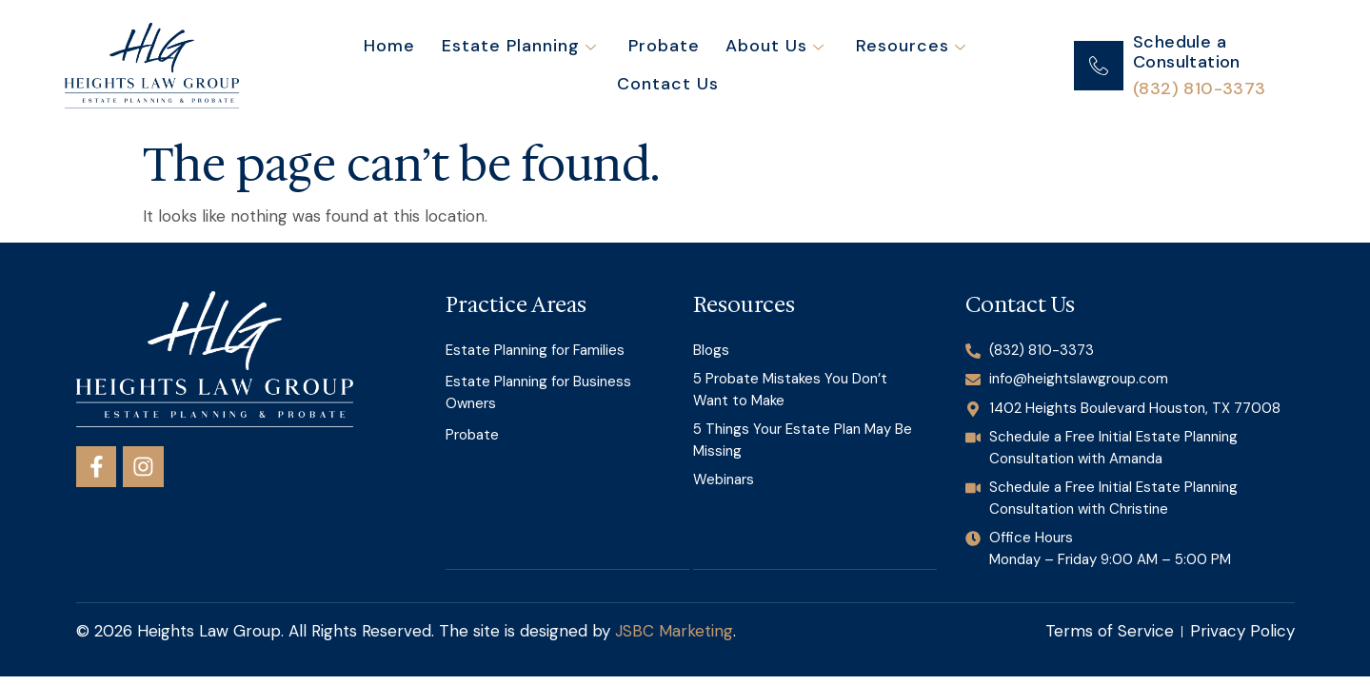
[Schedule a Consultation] (1098, 65)
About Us (708, 65)
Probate (600, 65)
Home (333, 65)
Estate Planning (459, 65)
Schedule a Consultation (1187, 52)
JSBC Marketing (674, 630)
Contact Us (974, 65)
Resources (840, 65)
